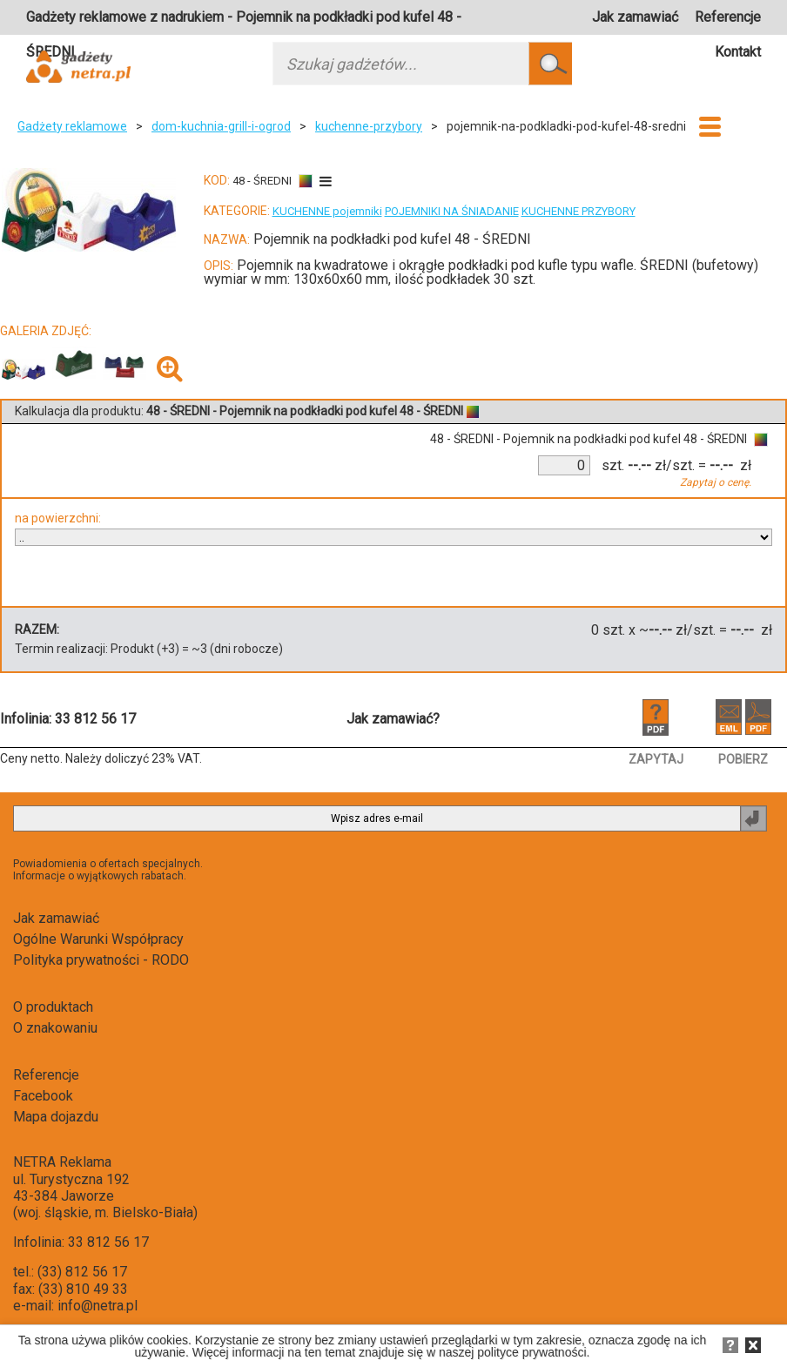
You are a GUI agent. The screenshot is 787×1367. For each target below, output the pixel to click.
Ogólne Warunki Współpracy (98, 939)
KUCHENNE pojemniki (327, 211)
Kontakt (738, 52)
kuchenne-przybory (368, 126)
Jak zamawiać (635, 17)
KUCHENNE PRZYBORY (578, 211)
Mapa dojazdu (55, 1116)
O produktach (53, 1007)
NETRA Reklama (62, 1162)
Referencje (728, 17)
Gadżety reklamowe (72, 126)
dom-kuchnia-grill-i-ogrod (221, 126)
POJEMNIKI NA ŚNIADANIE (452, 211)
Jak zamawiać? (393, 718)
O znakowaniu (55, 1028)
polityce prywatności (531, 1352)
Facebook (43, 1096)
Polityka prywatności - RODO (101, 960)
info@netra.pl (97, 1305)
